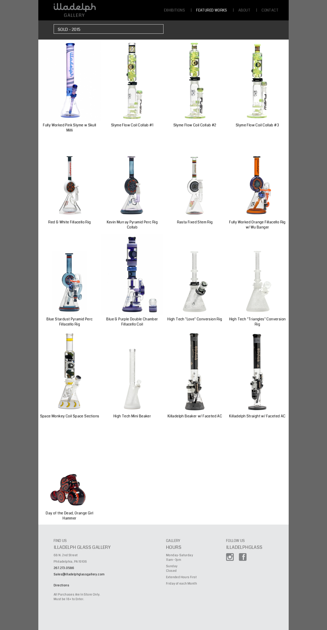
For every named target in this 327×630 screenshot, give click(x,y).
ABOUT (244, 10)
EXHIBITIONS (174, 10)
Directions (61, 585)
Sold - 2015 (69, 29)
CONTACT (270, 10)
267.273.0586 (64, 568)
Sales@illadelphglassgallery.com (79, 574)
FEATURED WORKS (211, 10)
